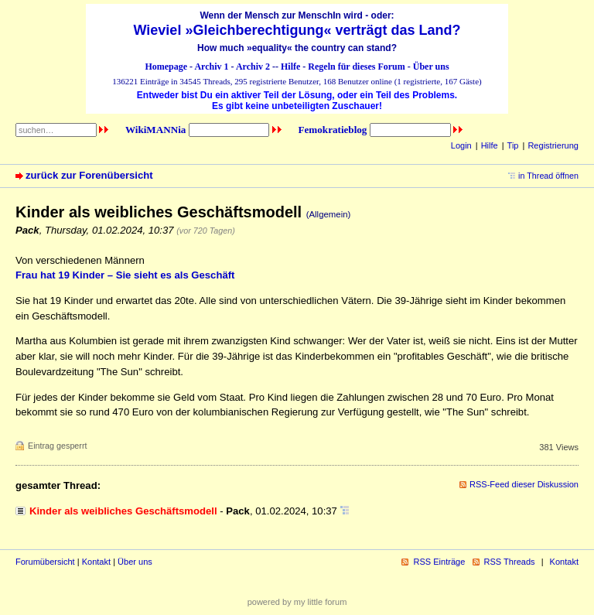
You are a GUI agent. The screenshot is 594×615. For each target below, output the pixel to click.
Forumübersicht (45, 561)
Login (461, 145)
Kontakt (96, 561)
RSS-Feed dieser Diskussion (524, 484)
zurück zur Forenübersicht (89, 175)
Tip (513, 145)
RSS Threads (509, 561)
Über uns (431, 66)
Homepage (166, 66)
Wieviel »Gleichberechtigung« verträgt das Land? (297, 30)
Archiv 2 (253, 66)
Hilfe (290, 66)
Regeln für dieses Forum (356, 66)
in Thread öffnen (548, 175)
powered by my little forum (297, 601)
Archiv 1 (211, 66)
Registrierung (553, 145)
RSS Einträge (439, 561)
